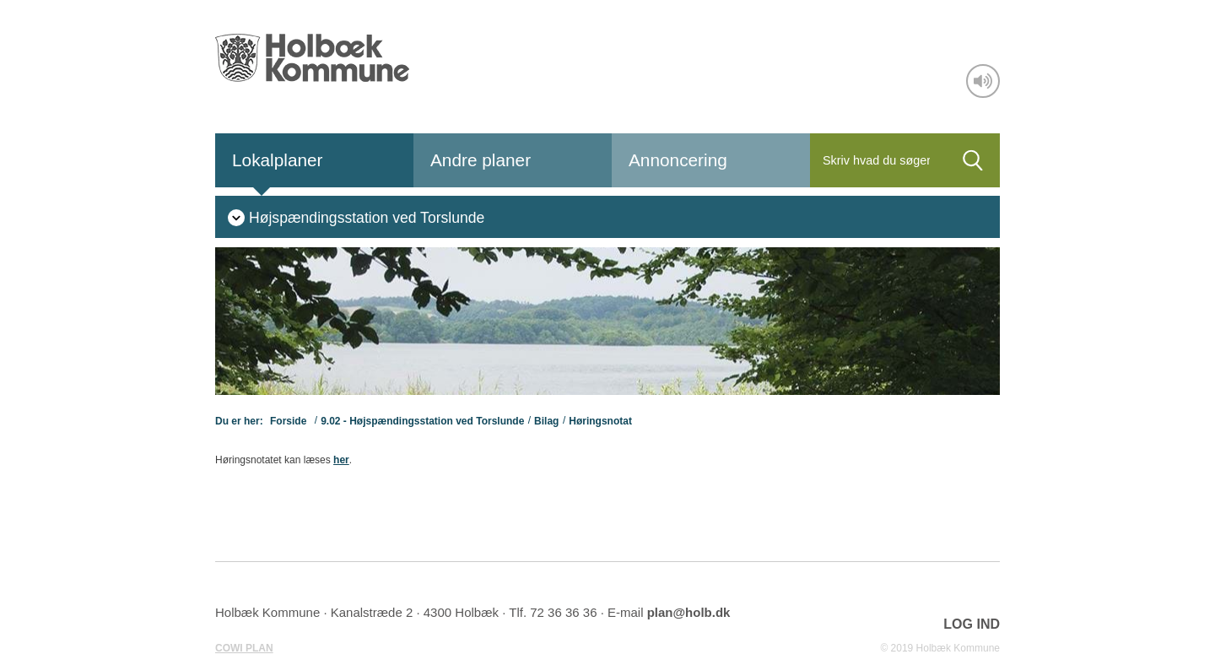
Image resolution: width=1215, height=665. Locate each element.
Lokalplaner (277, 160)
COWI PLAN (244, 648)
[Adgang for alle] (983, 81)
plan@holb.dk (689, 612)
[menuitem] (356, 217)
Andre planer (480, 160)
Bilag (546, 421)
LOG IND (971, 624)
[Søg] (878, 160)
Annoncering (678, 160)
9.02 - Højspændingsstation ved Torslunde (422, 421)
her (341, 460)
